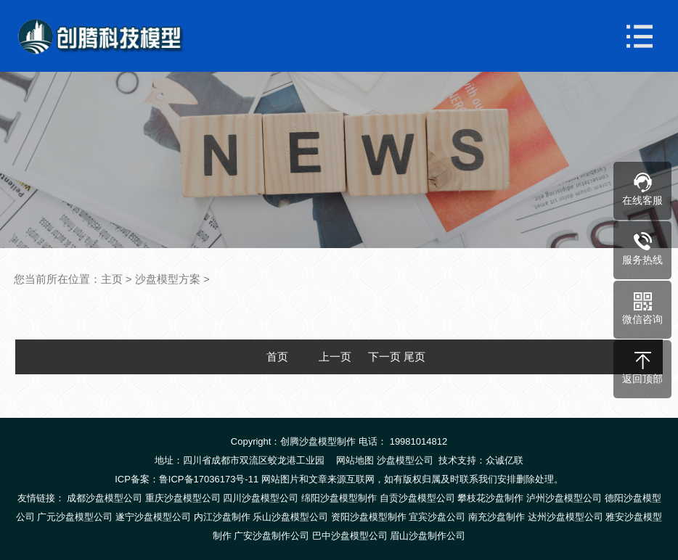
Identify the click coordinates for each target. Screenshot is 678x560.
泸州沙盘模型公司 (564, 498)
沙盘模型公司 (405, 460)
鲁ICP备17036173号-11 (208, 479)
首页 (277, 356)
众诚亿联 (504, 460)
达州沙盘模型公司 (565, 516)
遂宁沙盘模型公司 (153, 516)
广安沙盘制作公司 (271, 535)
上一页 (335, 356)
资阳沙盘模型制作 (369, 516)
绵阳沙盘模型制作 (339, 498)
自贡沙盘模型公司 (417, 498)
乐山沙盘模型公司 (290, 516)
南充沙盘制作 (496, 516)
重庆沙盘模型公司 (183, 498)
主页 (112, 279)
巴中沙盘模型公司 (350, 535)
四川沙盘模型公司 (260, 498)
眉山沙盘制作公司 (427, 535)
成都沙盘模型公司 (104, 498)
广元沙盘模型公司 (75, 516)
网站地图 (355, 460)
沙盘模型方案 (167, 279)
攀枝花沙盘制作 (490, 498)
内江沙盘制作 (222, 516)
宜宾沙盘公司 (437, 516)
